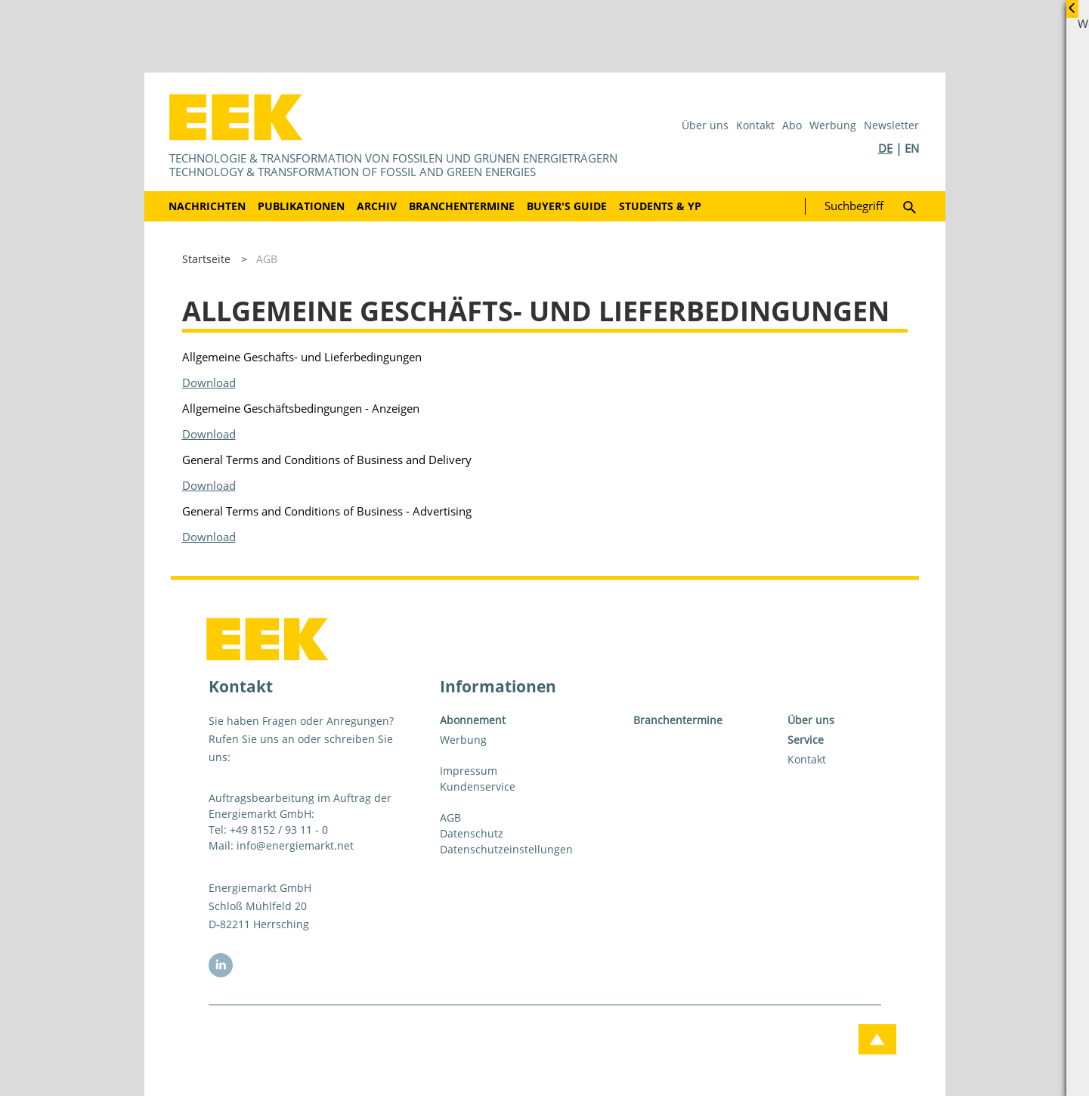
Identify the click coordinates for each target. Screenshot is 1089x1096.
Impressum (468, 770)
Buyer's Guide (567, 206)
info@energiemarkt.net (295, 845)
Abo (792, 125)
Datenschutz (471, 833)
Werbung (832, 125)
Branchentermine (462, 206)
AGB (266, 259)
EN (912, 148)
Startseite (206, 259)
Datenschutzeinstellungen (506, 849)
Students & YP (660, 206)
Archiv (377, 206)
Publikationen (301, 206)
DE (885, 148)
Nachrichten (207, 206)
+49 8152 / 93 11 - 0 (279, 829)
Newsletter (891, 125)
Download (209, 382)
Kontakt (755, 125)
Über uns (705, 125)
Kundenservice (477, 786)
